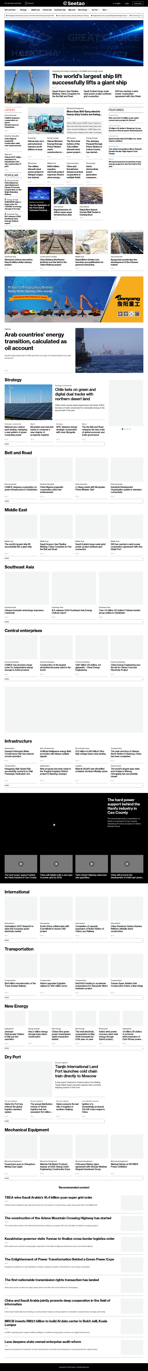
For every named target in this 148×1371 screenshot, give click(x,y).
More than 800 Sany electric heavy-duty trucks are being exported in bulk (83, 113)
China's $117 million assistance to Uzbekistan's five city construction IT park (13, 161)
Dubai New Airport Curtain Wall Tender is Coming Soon (90, 212)
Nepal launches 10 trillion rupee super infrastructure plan (63, 212)
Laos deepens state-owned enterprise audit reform (43, 1341)
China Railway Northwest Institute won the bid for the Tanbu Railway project (53, 262)
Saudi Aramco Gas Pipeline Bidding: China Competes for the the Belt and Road (66, 93)
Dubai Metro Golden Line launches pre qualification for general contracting (89, 262)
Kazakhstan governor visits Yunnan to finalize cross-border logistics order (60, 1238)
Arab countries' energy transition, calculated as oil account (36, 341)
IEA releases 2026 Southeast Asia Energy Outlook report (13, 219)
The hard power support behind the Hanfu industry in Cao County (124, 806)
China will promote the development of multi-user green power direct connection (126, 876)
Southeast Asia (60, 10)
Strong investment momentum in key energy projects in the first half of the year (125, 164)
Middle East (35, 10)
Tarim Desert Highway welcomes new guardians (91, 876)
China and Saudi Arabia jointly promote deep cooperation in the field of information (57, 1302)
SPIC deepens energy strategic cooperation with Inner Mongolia (66, 429)
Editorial (8, 329)
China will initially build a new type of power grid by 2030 (56, 876)
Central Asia (47, 10)
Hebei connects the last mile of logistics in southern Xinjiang (67, 1106)
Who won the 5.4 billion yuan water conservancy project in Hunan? (124, 119)
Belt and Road (10, 10)
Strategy (23, 10)
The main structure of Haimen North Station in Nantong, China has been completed (126, 753)
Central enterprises (23, 630)
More (104, 10)
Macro (111, 159)
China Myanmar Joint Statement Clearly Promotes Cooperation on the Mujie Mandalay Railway (13, 188)
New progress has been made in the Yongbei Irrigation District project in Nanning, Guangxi (55, 771)
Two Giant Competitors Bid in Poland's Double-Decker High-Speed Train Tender (125, 151)
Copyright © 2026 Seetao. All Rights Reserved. (74, 1367)
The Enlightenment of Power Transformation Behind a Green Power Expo (59, 1259)
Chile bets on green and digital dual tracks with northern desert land (75, 394)
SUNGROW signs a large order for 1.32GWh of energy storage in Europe (13, 205)
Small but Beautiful (12, 136)
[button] (122, 429)
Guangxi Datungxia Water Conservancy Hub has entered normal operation (19, 753)
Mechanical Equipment (27, 1129)
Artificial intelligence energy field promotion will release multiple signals (55, 753)
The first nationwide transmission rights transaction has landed (52, 1280)
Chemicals (32, 138)
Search (29, 3)
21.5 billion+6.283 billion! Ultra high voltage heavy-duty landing (90, 752)
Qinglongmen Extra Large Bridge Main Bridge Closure (114, 15)
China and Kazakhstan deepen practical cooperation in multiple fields (75, 172)
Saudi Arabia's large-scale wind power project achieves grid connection (97, 93)
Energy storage (12, 200)
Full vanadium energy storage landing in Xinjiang (78, 15)
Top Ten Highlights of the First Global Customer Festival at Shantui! (39, 209)
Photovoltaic (90, 163)
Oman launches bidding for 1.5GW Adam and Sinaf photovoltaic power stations (96, 129)
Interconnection (10, 115)
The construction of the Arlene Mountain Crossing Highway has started (58, 1218)
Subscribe (138, 3)
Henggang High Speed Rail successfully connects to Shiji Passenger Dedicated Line (19, 771)
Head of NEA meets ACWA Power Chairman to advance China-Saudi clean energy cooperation (102, 123)
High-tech (71, 10)
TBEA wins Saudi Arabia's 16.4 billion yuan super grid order (48, 1197)
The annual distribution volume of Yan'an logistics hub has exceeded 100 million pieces (41, 1109)
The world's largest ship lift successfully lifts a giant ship (89, 79)
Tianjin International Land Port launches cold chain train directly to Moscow (76, 1071)
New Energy (82, 10)
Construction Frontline (48, 257)
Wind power (71, 138)
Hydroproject (113, 115)
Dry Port (95, 10)
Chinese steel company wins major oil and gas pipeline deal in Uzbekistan (94, 132)
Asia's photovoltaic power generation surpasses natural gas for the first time (93, 174)
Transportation (19, 948)
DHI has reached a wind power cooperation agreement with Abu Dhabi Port (128, 95)
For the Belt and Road (13, 3)
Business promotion (36, 202)
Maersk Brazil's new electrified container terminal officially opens (91, 770)
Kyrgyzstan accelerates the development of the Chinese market (124, 262)
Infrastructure (18, 740)
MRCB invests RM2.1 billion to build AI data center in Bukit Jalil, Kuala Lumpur (56, 1323)
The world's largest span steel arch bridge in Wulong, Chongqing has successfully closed (125, 773)
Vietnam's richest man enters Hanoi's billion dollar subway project (19, 262)
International (58, 207)
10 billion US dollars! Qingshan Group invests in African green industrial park (125, 129)
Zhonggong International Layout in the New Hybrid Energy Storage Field (35, 15)
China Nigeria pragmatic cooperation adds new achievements (13, 142)
